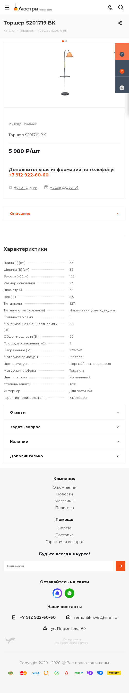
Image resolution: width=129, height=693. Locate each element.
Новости (64, 494)
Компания (64, 478)
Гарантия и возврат (64, 541)
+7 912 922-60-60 (29, 175)
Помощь (64, 519)
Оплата (64, 528)
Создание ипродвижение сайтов (71, 640)
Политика (64, 507)
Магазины (64, 501)
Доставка (64, 535)
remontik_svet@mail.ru (95, 617)
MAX (57, 593)
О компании (64, 487)
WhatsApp (69, 593)
